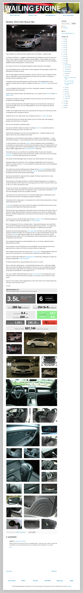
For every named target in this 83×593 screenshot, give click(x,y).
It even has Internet (35, 220)
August (66, 73)
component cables (39, 219)
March (66, 93)
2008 (64, 107)
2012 (64, 63)
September (67, 71)
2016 (64, 54)
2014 (64, 58)
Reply (11, 547)
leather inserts (9, 155)
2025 (64, 39)
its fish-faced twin (37, 274)
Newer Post (9, 571)
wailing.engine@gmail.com (68, 33)
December (67, 64)
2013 (64, 60)
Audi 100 (48, 93)
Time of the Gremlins (69, 81)
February (67, 96)
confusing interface (30, 148)
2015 (64, 56)
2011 (64, 101)
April (66, 91)
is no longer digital (32, 231)
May (66, 89)
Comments (65, 27)
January (66, 98)
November (67, 67)
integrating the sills (30, 256)
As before (8, 205)
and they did (45, 116)
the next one (39, 128)
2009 (64, 105)
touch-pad (15, 234)
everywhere (9, 153)
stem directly (42, 169)
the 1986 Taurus (44, 83)
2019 (64, 47)
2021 (64, 43)
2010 (64, 103)
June (66, 87)
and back (28, 143)
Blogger (69, 586)
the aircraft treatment (23, 258)
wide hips (35, 171)
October (66, 69)
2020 (64, 45)
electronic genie (36, 251)
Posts (64, 26)
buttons (54, 189)
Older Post (54, 571)
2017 (64, 52)
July (66, 75)
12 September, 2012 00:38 (20, 541)
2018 (64, 49)
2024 (64, 41)
